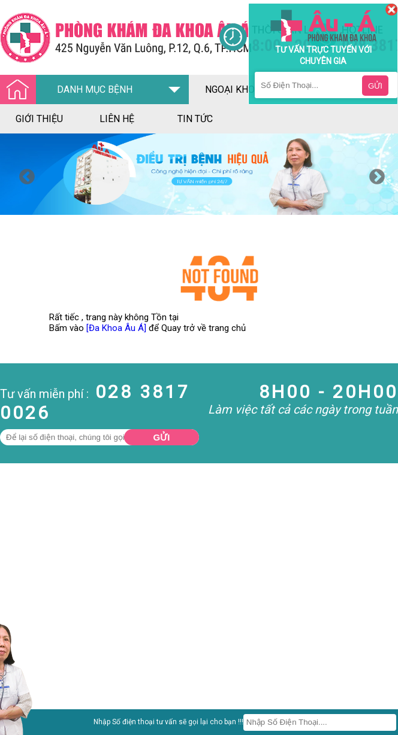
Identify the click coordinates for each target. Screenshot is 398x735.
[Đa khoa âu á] (109, 37)
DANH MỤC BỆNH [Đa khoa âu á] (69, 90)
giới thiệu (39, 118)
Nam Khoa (20, 718)
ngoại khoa (233, 89)
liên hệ (117, 118)
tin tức (195, 118)
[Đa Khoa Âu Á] (116, 328)
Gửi (161, 437)
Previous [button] (24, 174)
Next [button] (374, 174)
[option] (199, 174)
